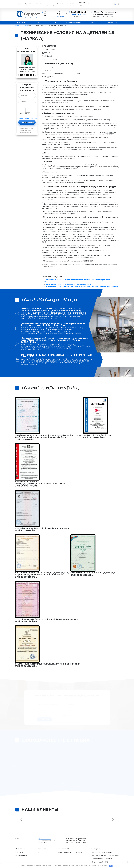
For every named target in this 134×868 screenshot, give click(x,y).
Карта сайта (41, 840)
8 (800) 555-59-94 (27, 75)
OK (111, 865)
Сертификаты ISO (63, 840)
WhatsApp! (60, 16)
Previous (22, 811)
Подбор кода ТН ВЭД (99, 853)
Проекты (28, 4)
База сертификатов (99, 856)
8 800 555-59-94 (78, 12)
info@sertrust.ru (61, 14)
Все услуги (21, 22)
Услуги (19, 4)
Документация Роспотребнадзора (105, 847)
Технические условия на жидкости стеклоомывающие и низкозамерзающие (77, 280)
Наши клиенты (21, 847)
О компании (50, 4)
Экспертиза (96, 840)
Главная (18, 25)
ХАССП (92, 22)
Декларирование (110, 22)
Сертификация (40, 22)
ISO (56, 22)
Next (112, 811)
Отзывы (72, 4)
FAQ (38, 843)
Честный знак (81, 4)
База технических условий (101, 850)
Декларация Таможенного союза (69, 843)
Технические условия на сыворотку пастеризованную (68, 284)
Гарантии (39, 4)
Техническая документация (102, 843)
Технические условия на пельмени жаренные (64, 282)
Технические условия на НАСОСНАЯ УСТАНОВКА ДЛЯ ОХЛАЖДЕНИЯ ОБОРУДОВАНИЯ (81, 286)
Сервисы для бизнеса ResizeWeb (91, 862)
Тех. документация (73, 22)
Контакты (60, 4)
